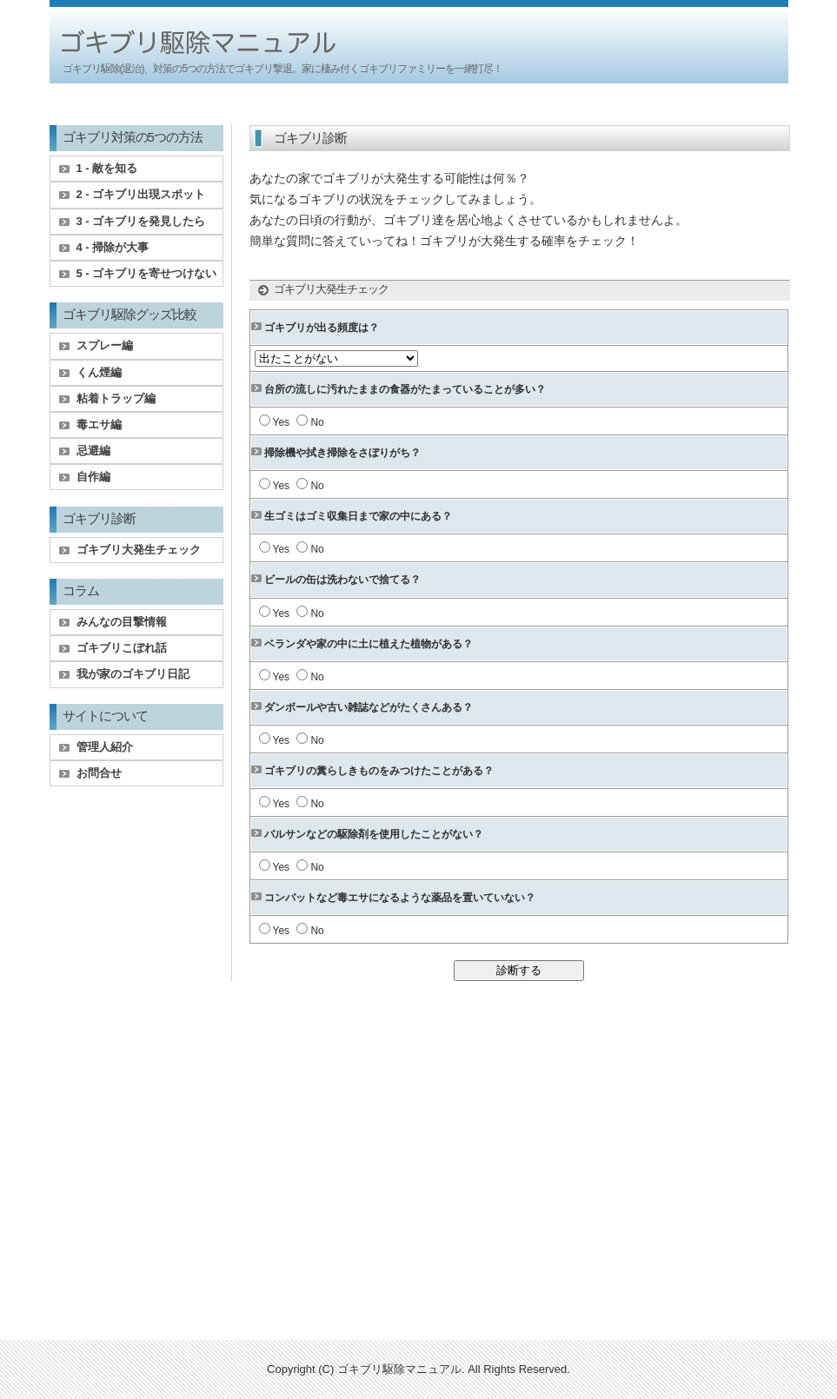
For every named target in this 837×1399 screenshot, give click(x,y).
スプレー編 (104, 345)
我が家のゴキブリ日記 (132, 673)
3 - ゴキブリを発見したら (141, 221)
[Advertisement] (419, 105)
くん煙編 (99, 372)
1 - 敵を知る (107, 168)
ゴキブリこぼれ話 (121, 647)
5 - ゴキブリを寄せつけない (146, 273)
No (316, 422)
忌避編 (93, 450)
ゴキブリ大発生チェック (138, 549)
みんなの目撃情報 (121, 621)
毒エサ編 (99, 424)
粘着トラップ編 (116, 398)
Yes (281, 422)
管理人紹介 (104, 746)
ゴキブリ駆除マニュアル (399, 1369)
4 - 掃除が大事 (112, 247)
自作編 (93, 476)
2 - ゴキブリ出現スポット (141, 194)
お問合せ (99, 772)
